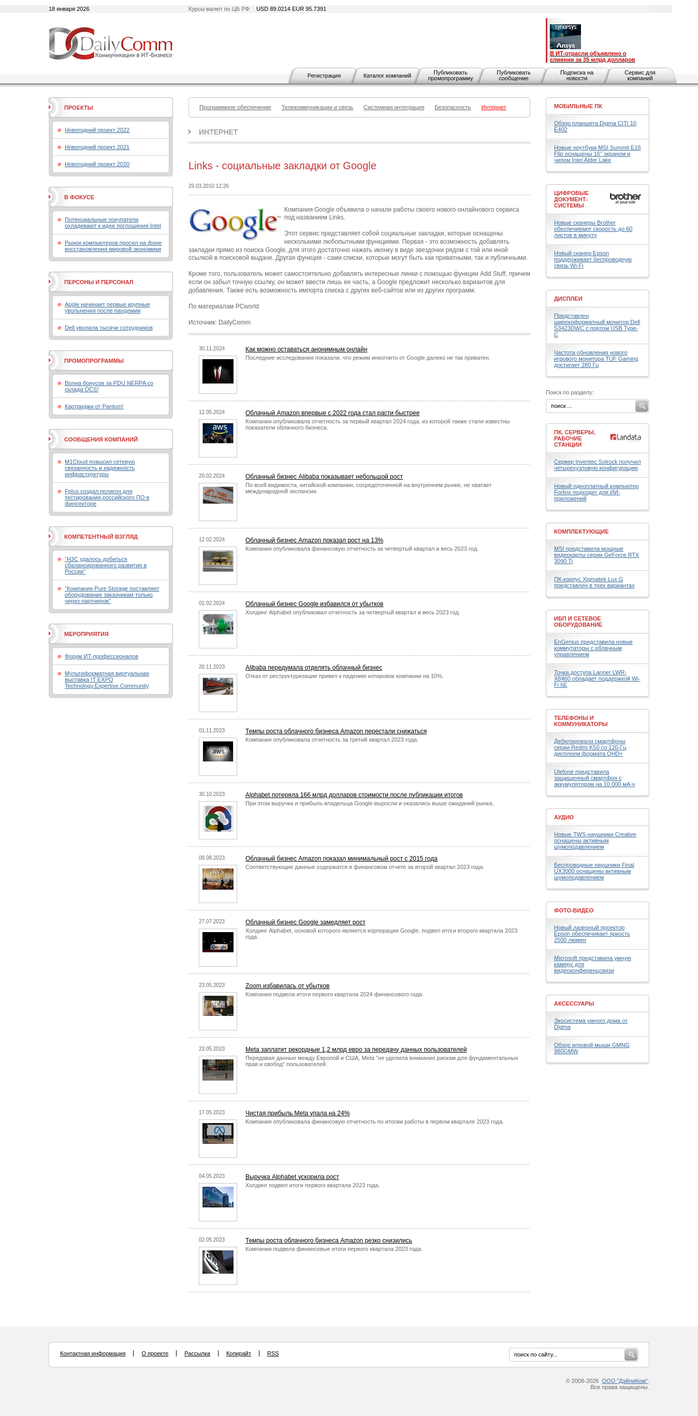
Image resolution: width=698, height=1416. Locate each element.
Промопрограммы (94, 361)
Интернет (218, 132)
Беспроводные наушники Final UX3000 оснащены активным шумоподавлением (594, 871)
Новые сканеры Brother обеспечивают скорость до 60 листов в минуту (593, 228)
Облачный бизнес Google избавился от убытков (314, 604)
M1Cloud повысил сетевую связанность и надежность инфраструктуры (100, 468)
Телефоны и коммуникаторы (581, 721)
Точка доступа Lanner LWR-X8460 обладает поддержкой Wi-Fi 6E (597, 678)
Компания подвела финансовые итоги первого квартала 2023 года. (334, 1249)
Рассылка (197, 1353)
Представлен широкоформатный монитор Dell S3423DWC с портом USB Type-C (597, 325)
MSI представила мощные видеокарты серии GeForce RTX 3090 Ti (596, 554)
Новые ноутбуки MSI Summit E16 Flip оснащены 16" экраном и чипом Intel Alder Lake (597, 153)
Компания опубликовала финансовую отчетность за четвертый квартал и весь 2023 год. (361, 548)
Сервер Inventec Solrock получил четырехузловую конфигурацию (597, 465)
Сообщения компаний (101, 439)
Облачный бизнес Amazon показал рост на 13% (314, 540)
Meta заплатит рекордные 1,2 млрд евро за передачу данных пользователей (356, 1049)
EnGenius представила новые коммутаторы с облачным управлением (593, 648)
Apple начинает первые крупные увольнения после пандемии (107, 307)
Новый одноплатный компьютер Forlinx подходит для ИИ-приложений (596, 492)
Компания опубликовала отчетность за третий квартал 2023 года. (331, 739)
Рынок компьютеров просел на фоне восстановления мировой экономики (113, 246)
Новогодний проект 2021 (97, 147)
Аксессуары (574, 1003)
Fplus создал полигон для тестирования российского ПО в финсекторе (107, 497)
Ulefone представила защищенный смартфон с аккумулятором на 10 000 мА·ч (594, 778)
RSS (273, 1353)
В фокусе (79, 197)
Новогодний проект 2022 (97, 130)
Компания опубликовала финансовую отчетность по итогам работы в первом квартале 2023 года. (374, 1121)
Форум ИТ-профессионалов (101, 656)
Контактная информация (92, 1353)
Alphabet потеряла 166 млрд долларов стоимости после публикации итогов (354, 795)
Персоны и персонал (99, 282)
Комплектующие (581, 531)
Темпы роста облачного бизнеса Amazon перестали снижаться (336, 731)
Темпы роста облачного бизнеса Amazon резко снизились (328, 1240)
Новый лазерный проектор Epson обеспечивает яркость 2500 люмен (592, 933)
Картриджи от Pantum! (94, 406)
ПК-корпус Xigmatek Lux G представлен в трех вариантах (594, 582)
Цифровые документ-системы (571, 199)
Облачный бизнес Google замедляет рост (305, 922)
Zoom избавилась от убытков (287, 986)
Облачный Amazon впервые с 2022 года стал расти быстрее (332, 413)
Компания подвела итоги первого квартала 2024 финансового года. (334, 994)
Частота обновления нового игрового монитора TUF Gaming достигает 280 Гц (596, 358)
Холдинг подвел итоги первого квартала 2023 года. (312, 1185)
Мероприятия (86, 634)
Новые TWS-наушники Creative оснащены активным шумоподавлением (595, 840)
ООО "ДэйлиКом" (625, 1381)
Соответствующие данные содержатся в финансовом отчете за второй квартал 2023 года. (364, 867)
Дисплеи (568, 299)
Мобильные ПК (578, 106)
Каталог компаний (387, 75)
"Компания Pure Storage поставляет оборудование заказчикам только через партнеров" (112, 594)
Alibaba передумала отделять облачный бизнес (313, 667)
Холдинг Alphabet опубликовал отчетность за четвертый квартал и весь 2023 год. (352, 612)
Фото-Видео (573, 910)
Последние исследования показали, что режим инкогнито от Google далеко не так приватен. (367, 358)
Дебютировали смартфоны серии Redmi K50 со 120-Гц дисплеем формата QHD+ (590, 747)
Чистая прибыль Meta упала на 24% (297, 1113)
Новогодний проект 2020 (97, 164)
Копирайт (238, 1353)
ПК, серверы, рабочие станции (574, 438)
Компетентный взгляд (101, 537)
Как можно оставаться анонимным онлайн (306, 349)
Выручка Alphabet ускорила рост (292, 1177)
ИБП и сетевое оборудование (578, 621)
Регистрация (324, 75)
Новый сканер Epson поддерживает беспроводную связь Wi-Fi (593, 259)
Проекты (78, 108)
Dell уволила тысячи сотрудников (109, 328)
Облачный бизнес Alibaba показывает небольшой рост (324, 476)
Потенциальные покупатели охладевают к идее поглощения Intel (113, 222)
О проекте (154, 1353)
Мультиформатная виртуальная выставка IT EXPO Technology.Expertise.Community (107, 679)
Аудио (564, 817)
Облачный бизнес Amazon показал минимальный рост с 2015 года (341, 858)
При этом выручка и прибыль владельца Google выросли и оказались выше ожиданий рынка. (369, 803)
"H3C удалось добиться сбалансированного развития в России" (106, 565)
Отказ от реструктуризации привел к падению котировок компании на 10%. (344, 676)
